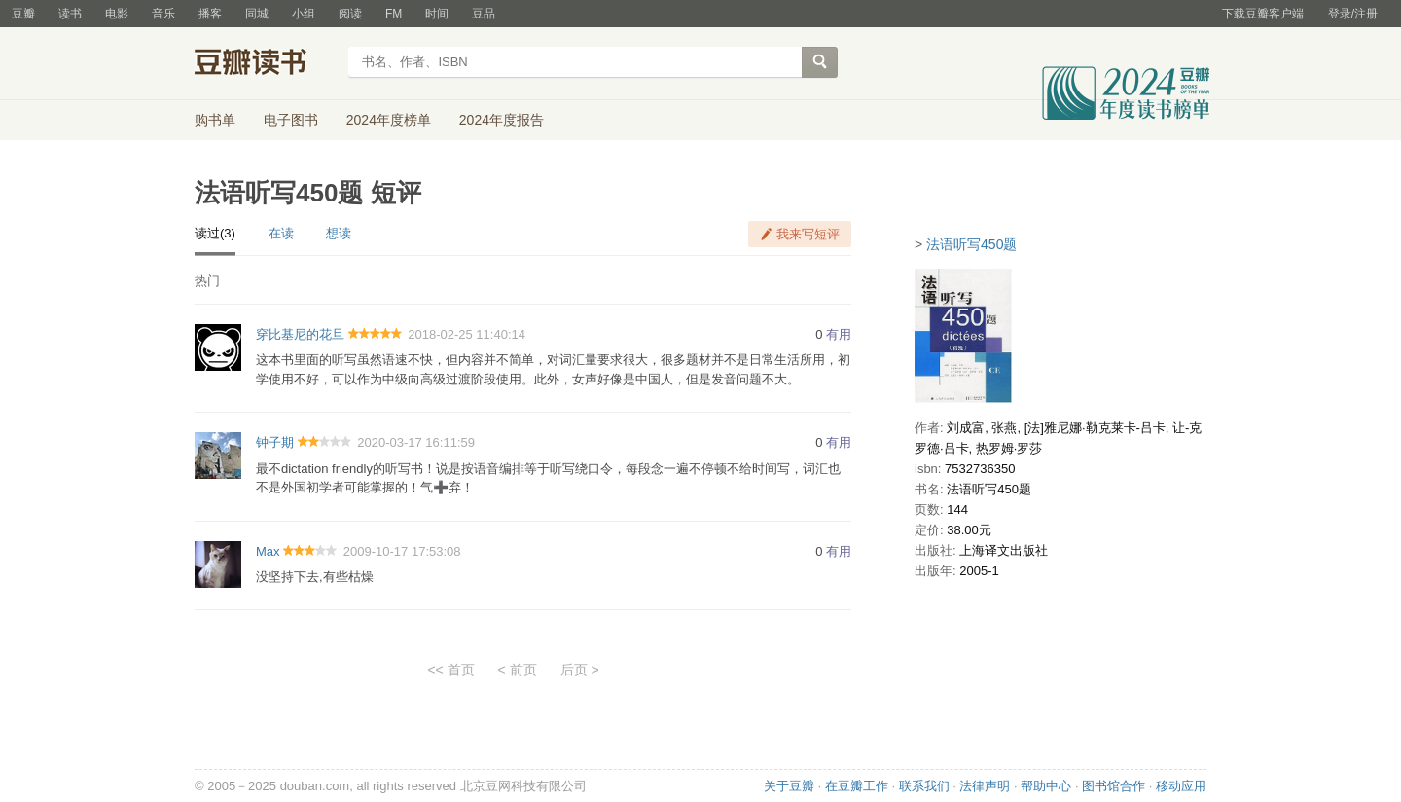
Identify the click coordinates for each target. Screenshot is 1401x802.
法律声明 (984, 786)
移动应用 (1181, 786)
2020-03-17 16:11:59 (416, 442)
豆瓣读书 (265, 64)
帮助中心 (1046, 786)
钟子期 (275, 442)
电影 (116, 13)
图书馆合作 (1113, 786)
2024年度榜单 (388, 120)
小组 (303, 13)
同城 (257, 13)
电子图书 (291, 120)
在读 (281, 233)
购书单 (215, 120)
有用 (838, 334)
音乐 (163, 13)
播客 (210, 13)
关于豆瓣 (789, 786)
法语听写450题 (971, 244)
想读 (338, 233)
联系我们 (924, 786)
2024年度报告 (501, 120)
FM (393, 13)
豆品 (483, 13)
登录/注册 (1353, 13)
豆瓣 (23, 13)
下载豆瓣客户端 (1263, 13)
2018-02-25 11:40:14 (466, 334)
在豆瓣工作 (856, 786)
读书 (70, 13)
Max (268, 551)
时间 (437, 13)
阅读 (350, 13)
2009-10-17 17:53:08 (402, 551)
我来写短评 (808, 234)
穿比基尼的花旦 (300, 334)
